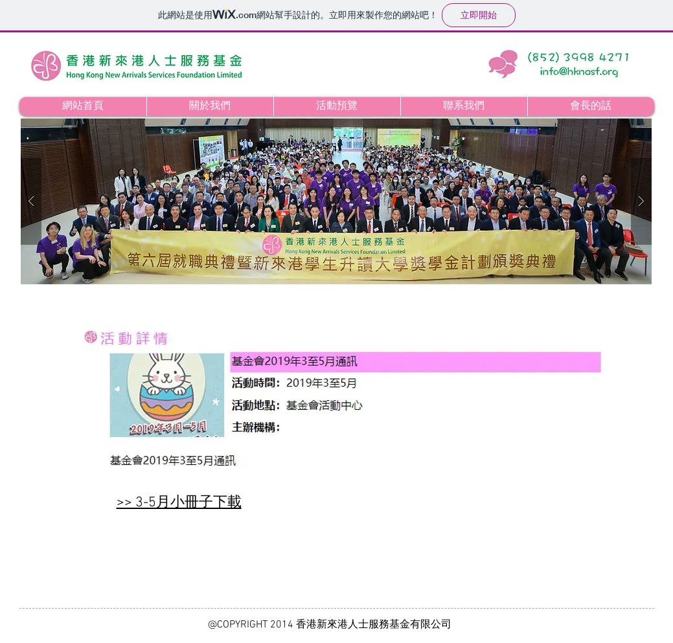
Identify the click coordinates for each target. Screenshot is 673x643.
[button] (336, 201)
